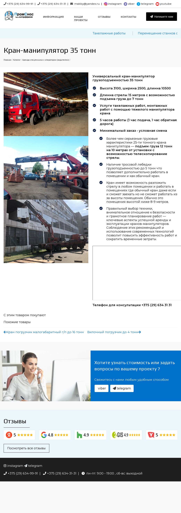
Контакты (128, 16)
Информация (53, 16)
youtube (163, 3)
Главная (26, 16)
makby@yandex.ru (85, 3)
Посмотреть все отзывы (26, 448)
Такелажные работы (112, 33)
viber (129, 3)
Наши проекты (80, 18)
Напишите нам (161, 16)
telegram (145, 3)
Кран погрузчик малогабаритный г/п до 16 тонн (44, 332)
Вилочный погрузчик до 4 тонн (114, 332)
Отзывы (104, 16)
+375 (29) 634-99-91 (18, 3)
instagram (113, 3)
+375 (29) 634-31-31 (51, 3)
